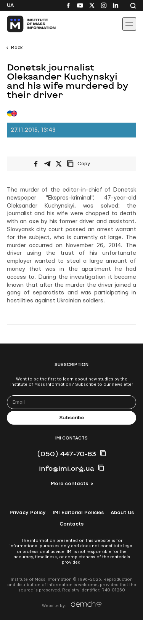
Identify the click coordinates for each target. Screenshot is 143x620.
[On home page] (23, 24)
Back (17, 47)
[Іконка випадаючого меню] (129, 24)
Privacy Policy (28, 512)
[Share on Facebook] (35, 163)
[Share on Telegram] (47, 163)
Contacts (71, 524)
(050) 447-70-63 (66, 453)
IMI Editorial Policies (78, 512)
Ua (10, 5)
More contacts (69, 483)
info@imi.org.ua (66, 468)
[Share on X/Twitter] (58, 163)
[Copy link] (89, 163)
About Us (122, 512)
